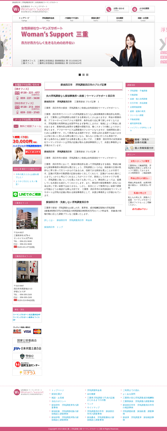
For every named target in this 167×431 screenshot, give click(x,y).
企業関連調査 (136, 107)
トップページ (58, 390)
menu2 (72, 19)
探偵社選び (57, 394)
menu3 (95, 19)
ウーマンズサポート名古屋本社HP (26, 315)
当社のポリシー (59, 401)
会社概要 (91, 394)
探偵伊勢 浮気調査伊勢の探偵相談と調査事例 (65, 418)
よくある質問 (129, 394)
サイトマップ (93, 407)
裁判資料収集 (136, 123)
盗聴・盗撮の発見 (137, 111)
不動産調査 (135, 119)
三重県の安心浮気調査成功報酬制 (138, 397)
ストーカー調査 (137, 115)
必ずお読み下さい (140, 209)
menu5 (143, 19)
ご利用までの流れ (131, 390)
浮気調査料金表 (48, 19)
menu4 (119, 19)
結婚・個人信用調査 (138, 99)
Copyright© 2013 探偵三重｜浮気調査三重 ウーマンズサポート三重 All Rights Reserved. (83, 429)
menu (24, 19)
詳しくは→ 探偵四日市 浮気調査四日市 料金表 (68, 220)
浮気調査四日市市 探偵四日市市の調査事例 (100, 412)
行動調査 (134, 95)
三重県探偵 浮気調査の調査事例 (138, 401)
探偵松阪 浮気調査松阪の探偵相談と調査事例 (65, 412)
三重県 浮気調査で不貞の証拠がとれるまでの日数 (101, 398)
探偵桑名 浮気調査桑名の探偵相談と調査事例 (100, 418)
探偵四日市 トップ (53, 227)
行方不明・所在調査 (138, 103)
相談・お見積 (58, 397)
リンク (90, 404)
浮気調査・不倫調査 (138, 91)
